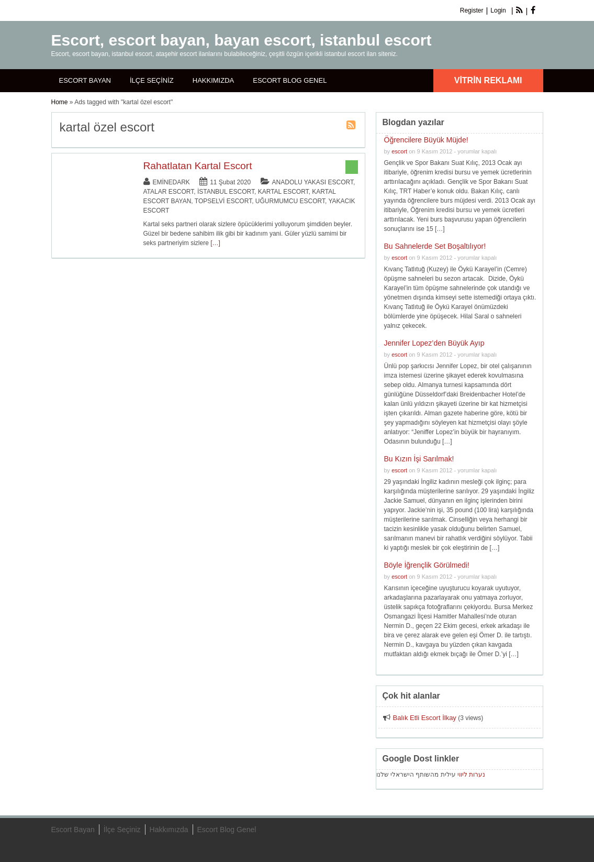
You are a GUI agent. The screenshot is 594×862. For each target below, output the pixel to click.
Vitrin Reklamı (488, 80)
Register (472, 10)
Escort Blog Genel (290, 80)
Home (59, 102)
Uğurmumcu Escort (290, 201)
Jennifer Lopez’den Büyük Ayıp (434, 343)
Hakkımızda (213, 80)
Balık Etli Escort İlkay (424, 718)
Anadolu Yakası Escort (312, 182)
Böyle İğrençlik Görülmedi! (426, 565)
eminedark (171, 182)
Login (498, 10)
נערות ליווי (471, 774)
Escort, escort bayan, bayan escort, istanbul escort (241, 40)
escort (399, 151)
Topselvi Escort (223, 201)
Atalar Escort (168, 191)
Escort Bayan (85, 80)
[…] (215, 243)
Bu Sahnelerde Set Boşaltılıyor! (435, 246)
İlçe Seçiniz (152, 80)
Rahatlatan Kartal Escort (197, 165)
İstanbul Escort (225, 191)
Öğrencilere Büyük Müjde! (426, 140)
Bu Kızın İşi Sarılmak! (419, 459)
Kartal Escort (283, 191)
